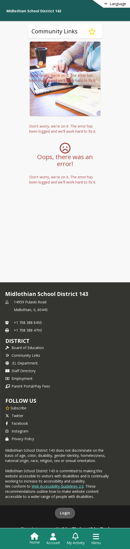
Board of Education (24, 347)
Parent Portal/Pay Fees (27, 386)
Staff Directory (20, 370)
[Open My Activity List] (76, 539)
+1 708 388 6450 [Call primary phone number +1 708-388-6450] (28, 322)
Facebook (16, 423)
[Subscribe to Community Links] (92, 31)
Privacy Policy (19, 438)
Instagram (16, 431)
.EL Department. (21, 363)
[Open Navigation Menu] (96, 539)
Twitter (14, 415)
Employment (19, 378)
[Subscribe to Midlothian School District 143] (15, 408)
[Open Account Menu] (53, 539)
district (17, 340)
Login (65, 513)
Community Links (22, 355)
